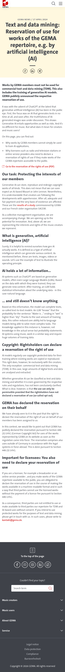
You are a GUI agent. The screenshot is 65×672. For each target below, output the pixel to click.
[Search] (32, 588)
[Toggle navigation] (53, 3)
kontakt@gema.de (12, 520)
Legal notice (32, 644)
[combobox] (32, 588)
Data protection (32, 649)
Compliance (32, 653)
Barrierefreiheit (33, 658)
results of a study (26, 205)
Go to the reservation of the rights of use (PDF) (30, 166)
